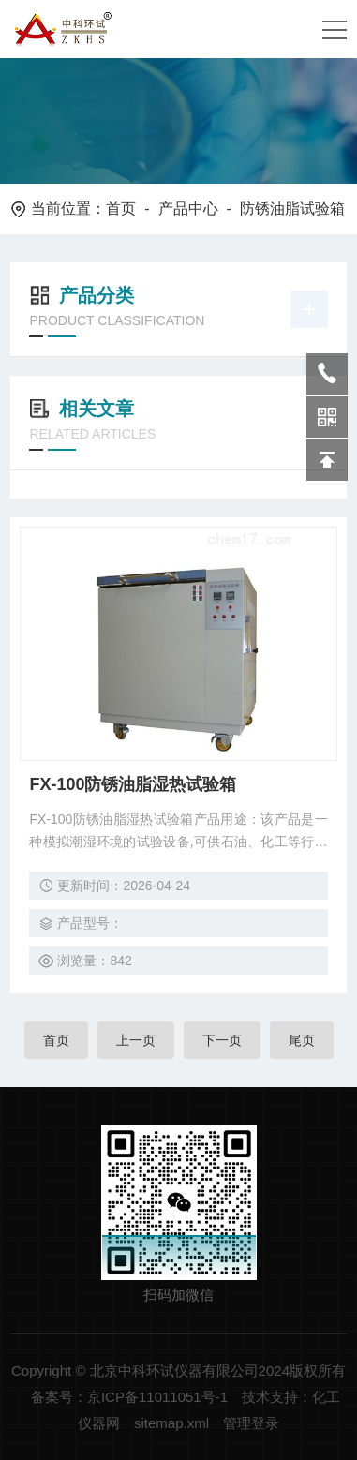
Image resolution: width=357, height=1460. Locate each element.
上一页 (136, 1040)
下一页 (222, 1040)
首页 (121, 208)
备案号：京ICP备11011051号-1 (129, 1397)
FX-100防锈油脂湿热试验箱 (132, 784)
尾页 (302, 1040)
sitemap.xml (171, 1423)
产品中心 (188, 208)
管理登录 (251, 1423)
